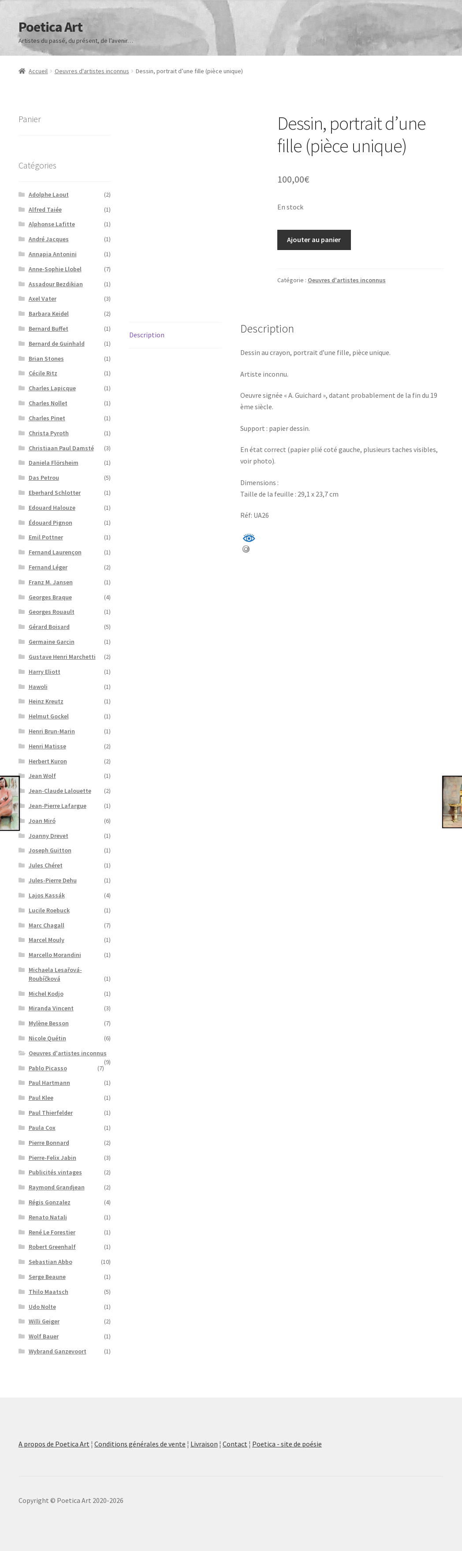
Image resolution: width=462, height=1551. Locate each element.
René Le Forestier (52, 1232)
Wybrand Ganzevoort (57, 1351)
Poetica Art (50, 27)
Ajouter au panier (314, 239)
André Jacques (49, 239)
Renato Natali (48, 1217)
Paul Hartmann (49, 1083)
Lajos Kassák (47, 895)
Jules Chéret (46, 865)
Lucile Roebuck (49, 910)
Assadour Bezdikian (56, 284)
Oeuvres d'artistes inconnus (92, 71)
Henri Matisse (47, 746)
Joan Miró (42, 821)
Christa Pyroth (49, 433)
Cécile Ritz (43, 373)
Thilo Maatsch (48, 1292)
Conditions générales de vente (140, 1443)
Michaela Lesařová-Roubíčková (55, 974)
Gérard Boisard (49, 627)
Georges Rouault (52, 612)
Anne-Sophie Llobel (55, 269)
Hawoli (38, 687)
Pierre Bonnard (49, 1143)
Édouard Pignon (50, 523)
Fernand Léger (48, 567)
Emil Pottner (46, 537)
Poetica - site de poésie (287, 1443)
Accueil (38, 71)
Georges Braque (50, 597)
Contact (235, 1443)
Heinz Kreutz (46, 701)
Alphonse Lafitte (52, 224)
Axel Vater (42, 299)
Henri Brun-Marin (52, 731)
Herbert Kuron (48, 761)
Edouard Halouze (52, 508)
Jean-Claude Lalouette (60, 791)
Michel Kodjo (46, 994)
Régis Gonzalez (50, 1202)
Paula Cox (42, 1128)
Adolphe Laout (49, 194)
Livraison (204, 1443)
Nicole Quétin (47, 1038)
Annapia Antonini (53, 254)
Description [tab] (146, 334)
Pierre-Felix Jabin (52, 1158)
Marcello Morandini (55, 955)
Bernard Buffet (48, 329)
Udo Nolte (42, 1307)
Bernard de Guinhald (57, 344)
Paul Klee (41, 1098)
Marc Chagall (46, 925)
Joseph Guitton (50, 850)
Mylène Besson (49, 1023)
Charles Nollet (48, 403)
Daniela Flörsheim (53, 463)
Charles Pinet (47, 418)
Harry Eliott (44, 672)
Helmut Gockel (49, 716)
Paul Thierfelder (51, 1113)
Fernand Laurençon (55, 552)
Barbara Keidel (49, 314)
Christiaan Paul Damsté (61, 448)
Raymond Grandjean (57, 1187)
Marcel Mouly (46, 940)
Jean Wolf (42, 776)
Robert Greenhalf (52, 1247)
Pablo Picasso (48, 1068)
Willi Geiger (44, 1321)
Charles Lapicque (52, 388)
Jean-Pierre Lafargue (57, 806)
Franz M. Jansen (51, 582)
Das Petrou (44, 478)
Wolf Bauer (44, 1336)
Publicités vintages (55, 1172)
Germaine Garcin (52, 642)
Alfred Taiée (45, 209)
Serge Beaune (47, 1277)
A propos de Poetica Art (54, 1443)
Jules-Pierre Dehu (53, 880)
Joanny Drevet (48, 836)
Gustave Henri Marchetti (62, 657)
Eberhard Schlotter (55, 493)
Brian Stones (46, 359)
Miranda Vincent (51, 1008)
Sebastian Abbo (50, 1262)
